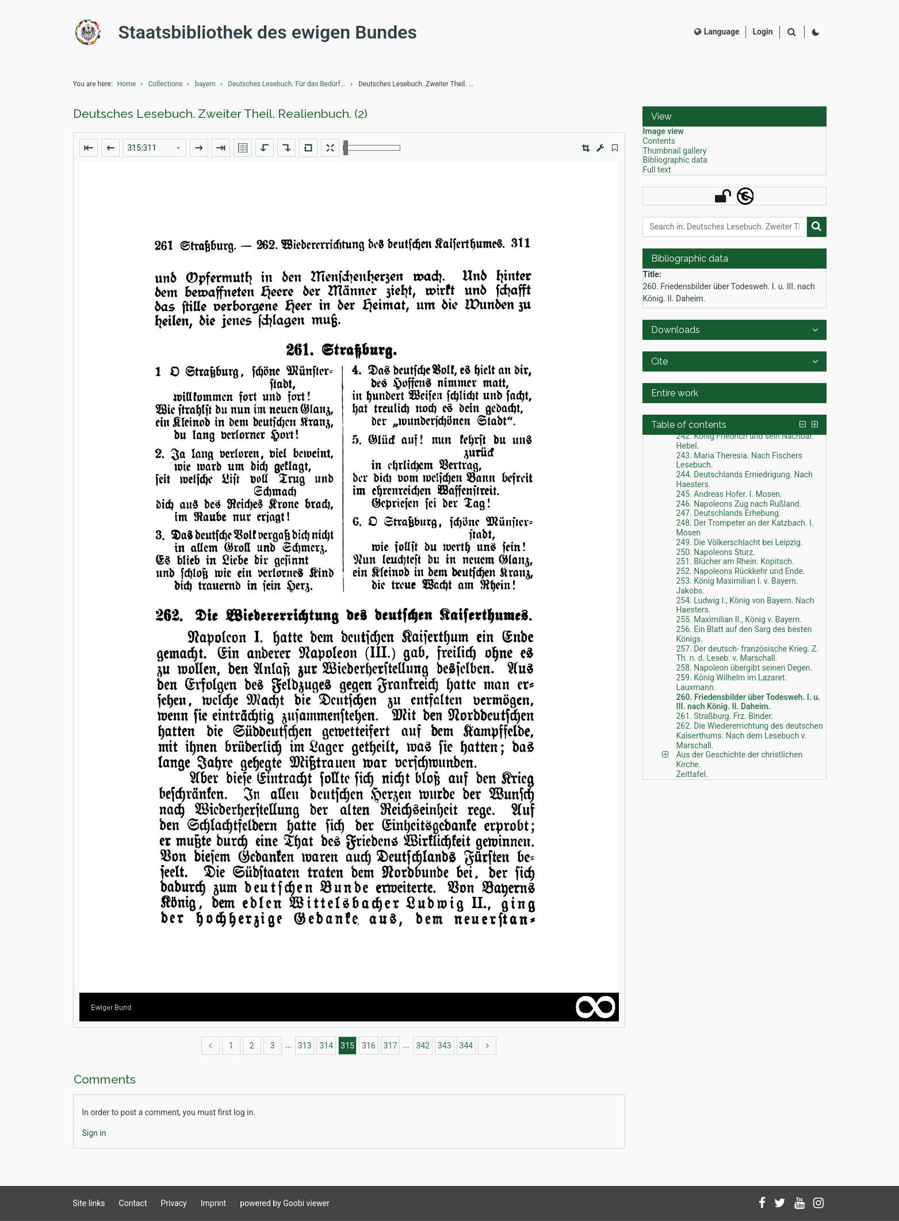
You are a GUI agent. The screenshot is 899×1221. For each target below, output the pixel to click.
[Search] (792, 32)
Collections (165, 84)
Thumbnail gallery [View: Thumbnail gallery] (675, 150)
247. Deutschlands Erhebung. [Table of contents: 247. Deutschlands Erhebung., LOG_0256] (728, 513)
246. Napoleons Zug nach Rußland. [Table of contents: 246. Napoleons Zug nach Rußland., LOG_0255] (739, 503)
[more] (487, 1045)
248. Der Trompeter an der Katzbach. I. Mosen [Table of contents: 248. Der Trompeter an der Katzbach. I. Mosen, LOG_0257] (745, 527)
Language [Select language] (717, 31)
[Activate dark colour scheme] (815, 32)
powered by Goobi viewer (285, 1203)
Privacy (174, 1203)
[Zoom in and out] (371, 148)
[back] (210, 1045)
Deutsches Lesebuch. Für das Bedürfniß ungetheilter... (288, 84)
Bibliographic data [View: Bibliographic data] (675, 159)
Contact (133, 1203)
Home (126, 84)
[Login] (762, 32)
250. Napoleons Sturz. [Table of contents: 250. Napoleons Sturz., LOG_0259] (715, 552)
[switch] (615, 148)
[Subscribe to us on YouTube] (799, 1204)
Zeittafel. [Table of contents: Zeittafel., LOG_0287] (692, 774)
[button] (586, 148)
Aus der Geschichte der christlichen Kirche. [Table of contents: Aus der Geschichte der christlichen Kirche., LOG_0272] (739, 759)
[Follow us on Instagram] (818, 1204)
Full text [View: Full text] (657, 169)
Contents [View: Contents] (659, 141)
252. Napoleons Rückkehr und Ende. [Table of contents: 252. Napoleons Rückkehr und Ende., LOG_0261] (740, 571)
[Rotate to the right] (286, 147)
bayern (205, 84)
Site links (89, 1203)
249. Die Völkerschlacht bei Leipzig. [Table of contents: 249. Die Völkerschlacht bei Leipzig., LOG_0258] (739, 542)
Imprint (213, 1203)
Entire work (674, 393)
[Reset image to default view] (308, 147)
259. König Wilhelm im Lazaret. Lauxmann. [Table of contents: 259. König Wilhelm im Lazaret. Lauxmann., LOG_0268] (731, 682)
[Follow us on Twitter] (780, 1204)
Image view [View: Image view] (663, 131)
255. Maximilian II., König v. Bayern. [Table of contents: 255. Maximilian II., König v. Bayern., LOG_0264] (739, 619)
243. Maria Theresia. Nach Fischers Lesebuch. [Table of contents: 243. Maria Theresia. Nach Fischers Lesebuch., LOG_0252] (739, 460)
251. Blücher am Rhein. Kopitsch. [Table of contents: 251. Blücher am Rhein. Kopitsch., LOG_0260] (735, 561)
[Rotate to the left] (264, 147)
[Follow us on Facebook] (762, 1204)
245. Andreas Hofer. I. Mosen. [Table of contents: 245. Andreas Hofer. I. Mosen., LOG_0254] (729, 494)
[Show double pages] (242, 147)
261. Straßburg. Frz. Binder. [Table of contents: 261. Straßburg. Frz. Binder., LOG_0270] (724, 716)
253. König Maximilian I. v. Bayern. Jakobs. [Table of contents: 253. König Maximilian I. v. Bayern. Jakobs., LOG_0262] (737, 585)
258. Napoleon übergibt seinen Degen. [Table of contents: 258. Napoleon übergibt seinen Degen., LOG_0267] (744, 667)
